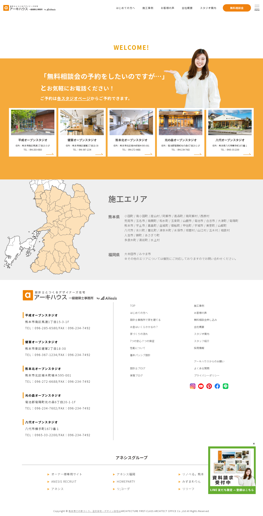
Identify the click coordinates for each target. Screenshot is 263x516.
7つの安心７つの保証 (142, 341)
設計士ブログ (137, 368)
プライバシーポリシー (207, 375)
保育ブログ (136, 375)
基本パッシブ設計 (140, 355)
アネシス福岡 (124, 474)
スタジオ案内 (208, 8)
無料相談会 (237, 8)
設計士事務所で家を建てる (145, 320)
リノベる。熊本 (191, 474)
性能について (137, 348)
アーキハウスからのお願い (209, 361)
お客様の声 (167, 8)
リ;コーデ (121, 489)
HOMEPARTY (124, 481)
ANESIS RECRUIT (62, 481)
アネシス (55, 489)
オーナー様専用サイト (64, 474)
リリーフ (187, 489)
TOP (132, 305)
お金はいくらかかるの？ (144, 327)
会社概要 (187, 8)
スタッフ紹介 (201, 341)
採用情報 (199, 348)
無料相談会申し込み (205, 320)
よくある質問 (201, 368)
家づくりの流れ (139, 334)
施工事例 (147, 8)
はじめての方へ (125, 8)
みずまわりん (190, 481)
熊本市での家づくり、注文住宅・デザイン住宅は (95, 511)
